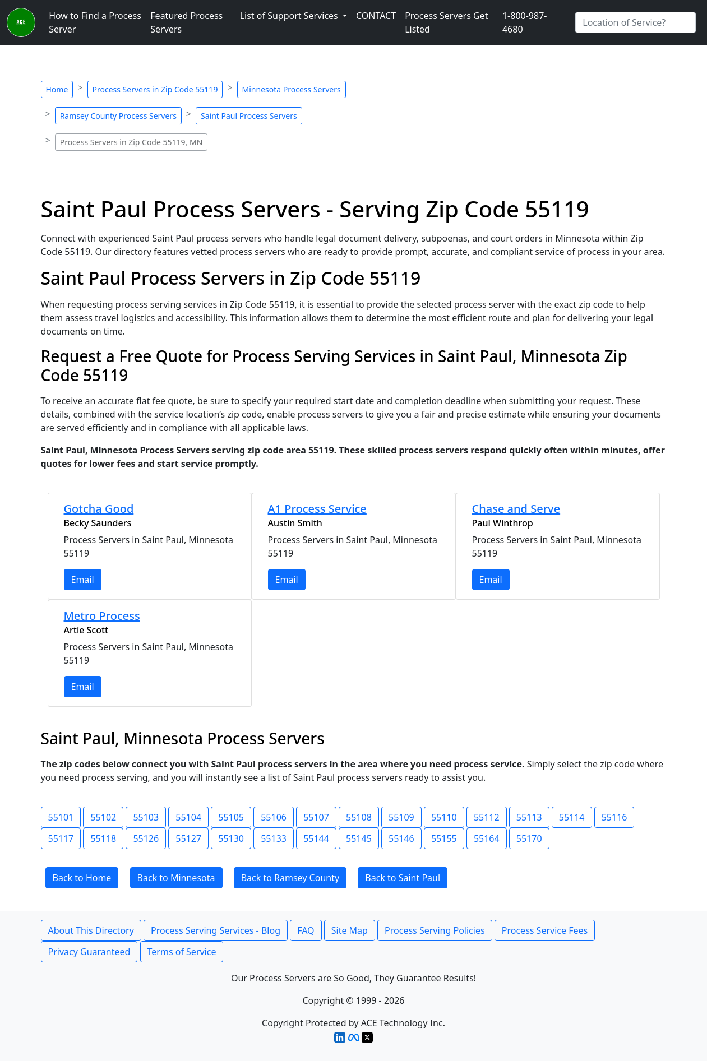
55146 (401, 838)
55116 (614, 817)
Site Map (349, 930)
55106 (274, 817)
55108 (359, 817)
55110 (444, 817)
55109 (401, 817)
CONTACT (376, 16)
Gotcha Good (99, 508)
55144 (316, 838)
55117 (61, 838)
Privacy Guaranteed (89, 952)
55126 (146, 838)
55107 (316, 817)
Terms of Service (181, 952)
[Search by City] (635, 22)
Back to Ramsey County (290, 878)
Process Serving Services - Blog (215, 930)
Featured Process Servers (186, 22)
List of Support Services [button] (290, 16)
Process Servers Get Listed (446, 22)
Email (82, 579)
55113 (529, 817)
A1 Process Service (317, 508)
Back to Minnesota (176, 878)
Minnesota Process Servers (291, 89)
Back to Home (82, 878)
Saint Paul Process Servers (249, 115)
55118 (103, 838)
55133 (274, 838)
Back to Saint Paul (402, 878)
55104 (188, 817)
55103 (146, 817)
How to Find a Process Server (95, 22)
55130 (231, 838)
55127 (188, 838)
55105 (231, 817)
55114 (572, 817)
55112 (487, 817)
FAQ (305, 930)
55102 (103, 817)
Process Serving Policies (435, 930)
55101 (61, 817)
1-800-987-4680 (524, 22)
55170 (529, 838)
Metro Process (102, 615)
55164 (487, 838)
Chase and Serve (516, 508)
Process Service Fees (545, 930)
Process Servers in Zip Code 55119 (155, 89)
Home (57, 89)
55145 (359, 838)
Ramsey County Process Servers (118, 115)
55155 (444, 838)
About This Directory (91, 930)
